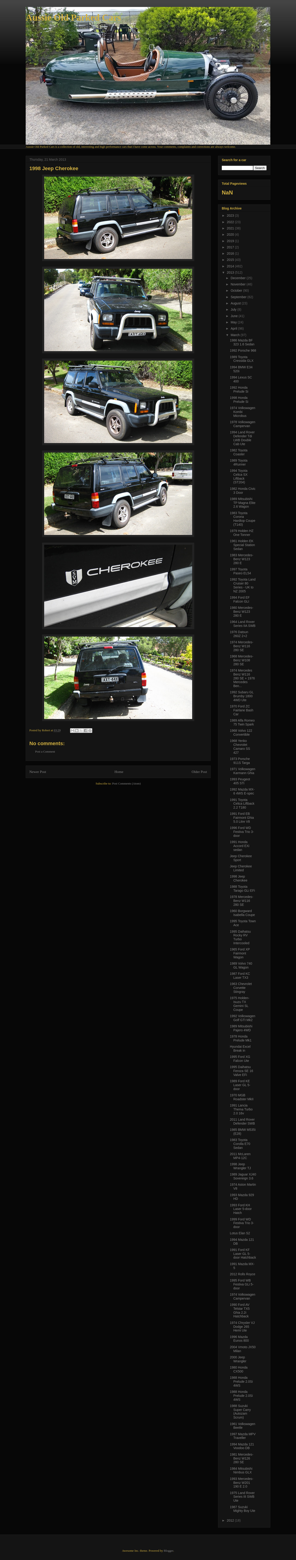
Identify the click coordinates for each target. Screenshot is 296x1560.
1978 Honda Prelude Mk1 (241, 1038)
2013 (231, 272)
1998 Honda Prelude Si (239, 399)
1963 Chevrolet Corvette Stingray (241, 988)
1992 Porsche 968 (243, 350)
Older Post (199, 772)
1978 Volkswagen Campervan (242, 424)
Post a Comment (45, 751)
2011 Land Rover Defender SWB (242, 1121)
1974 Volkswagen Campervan (242, 1296)
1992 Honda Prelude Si (239, 389)
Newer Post (37, 772)
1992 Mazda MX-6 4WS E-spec (242, 791)
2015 (231, 260)
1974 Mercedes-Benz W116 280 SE (241, 646)
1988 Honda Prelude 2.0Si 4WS (241, 1381)
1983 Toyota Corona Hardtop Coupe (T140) (242, 518)
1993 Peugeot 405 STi (240, 781)
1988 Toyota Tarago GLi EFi (242, 888)
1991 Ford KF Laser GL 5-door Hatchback (243, 1254)
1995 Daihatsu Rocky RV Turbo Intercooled (240, 937)
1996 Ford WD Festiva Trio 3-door (242, 832)
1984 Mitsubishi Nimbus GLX (241, 1470)
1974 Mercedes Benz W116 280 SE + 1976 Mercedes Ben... (242, 678)
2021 (231, 228)
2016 (231, 253)
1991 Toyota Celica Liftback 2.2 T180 (242, 804)
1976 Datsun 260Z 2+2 (239, 634)
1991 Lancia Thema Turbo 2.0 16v (241, 1109)
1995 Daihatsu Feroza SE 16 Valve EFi (241, 1071)
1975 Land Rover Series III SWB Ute (242, 1497)
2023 (231, 215)
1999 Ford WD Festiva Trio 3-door (242, 1223)
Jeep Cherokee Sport (241, 858)
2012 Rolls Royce (242, 1274)
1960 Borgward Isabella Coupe (242, 913)
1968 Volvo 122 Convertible (241, 732)
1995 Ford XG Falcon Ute (240, 1059)
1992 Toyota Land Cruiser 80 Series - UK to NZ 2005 (243, 585)
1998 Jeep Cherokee (238, 878)
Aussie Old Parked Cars (73, 17)
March (235, 335)
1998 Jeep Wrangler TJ (240, 1166)
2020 (231, 234)
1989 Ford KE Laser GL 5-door (240, 1085)
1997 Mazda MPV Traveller (243, 1436)
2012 (231, 1520)
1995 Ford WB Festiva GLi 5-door (241, 1284)
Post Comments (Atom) (126, 783)
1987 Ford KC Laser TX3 (240, 975)
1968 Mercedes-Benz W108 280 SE (241, 660)
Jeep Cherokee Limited (241, 868)
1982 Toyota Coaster (238, 452)
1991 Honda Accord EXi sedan (239, 846)
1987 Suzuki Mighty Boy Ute (242, 1509)
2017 (231, 247)
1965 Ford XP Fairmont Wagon (240, 953)
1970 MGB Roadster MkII (241, 1097)
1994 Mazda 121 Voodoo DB (242, 1446)
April (234, 328)
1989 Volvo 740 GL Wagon (241, 965)
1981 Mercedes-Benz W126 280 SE (241, 1458)
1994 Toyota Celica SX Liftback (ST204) (238, 476)
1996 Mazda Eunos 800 (239, 1339)
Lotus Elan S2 (240, 1233)
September (239, 297)
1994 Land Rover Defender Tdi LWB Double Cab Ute (242, 438)
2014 (231, 266)
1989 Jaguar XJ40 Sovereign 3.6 (243, 1176)
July (234, 309)
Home (118, 772)
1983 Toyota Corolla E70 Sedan (240, 1144)
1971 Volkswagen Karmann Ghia (242, 771)
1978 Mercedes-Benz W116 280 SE (241, 901)
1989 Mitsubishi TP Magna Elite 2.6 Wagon (242, 503)
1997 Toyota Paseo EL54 (240, 571)
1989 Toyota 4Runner (238, 462)
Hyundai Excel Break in (240, 1048)
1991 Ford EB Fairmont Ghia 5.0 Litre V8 (242, 817)
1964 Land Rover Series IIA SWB (243, 624)
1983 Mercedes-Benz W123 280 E (241, 559)
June (234, 316)
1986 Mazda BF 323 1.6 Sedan (242, 342)
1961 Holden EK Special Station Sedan (242, 545)
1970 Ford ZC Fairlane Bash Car (241, 710)
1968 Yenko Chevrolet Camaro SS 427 (240, 746)
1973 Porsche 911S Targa (240, 761)
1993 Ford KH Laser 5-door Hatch (241, 1209)
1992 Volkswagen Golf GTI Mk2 (242, 1018)
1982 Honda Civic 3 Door (243, 490)
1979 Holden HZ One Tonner (241, 533)
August (236, 303)
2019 (231, 241)
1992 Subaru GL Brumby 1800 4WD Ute (241, 696)
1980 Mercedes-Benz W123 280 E (241, 611)
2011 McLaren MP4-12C (240, 1156)
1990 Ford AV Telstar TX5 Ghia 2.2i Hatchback (240, 1310)
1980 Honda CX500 (238, 1369)
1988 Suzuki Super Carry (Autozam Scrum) (240, 1411)
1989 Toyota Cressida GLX (241, 359)
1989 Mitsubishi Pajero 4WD (241, 1028)
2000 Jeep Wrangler (238, 1359)
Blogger (168, 1550)
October (237, 290)
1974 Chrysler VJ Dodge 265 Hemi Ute (242, 1326)
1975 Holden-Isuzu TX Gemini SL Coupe (239, 1003)
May (234, 322)
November (238, 284)
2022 (231, 222)
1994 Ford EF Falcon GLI (240, 599)
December (238, 278)
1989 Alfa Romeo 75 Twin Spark (242, 722)
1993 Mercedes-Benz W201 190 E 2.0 (241, 1482)
